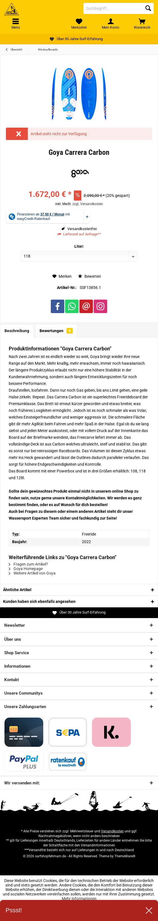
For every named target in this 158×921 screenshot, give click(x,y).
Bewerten (89, 276)
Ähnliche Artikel (17, 589)
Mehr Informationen (79, 898)
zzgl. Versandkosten (87, 204)
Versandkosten (112, 831)
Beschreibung (16, 331)
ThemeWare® (125, 856)
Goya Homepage (26, 568)
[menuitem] (142, 24)
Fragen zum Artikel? (28, 564)
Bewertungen (56, 331)
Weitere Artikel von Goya (32, 573)
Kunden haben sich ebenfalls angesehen (39, 601)
